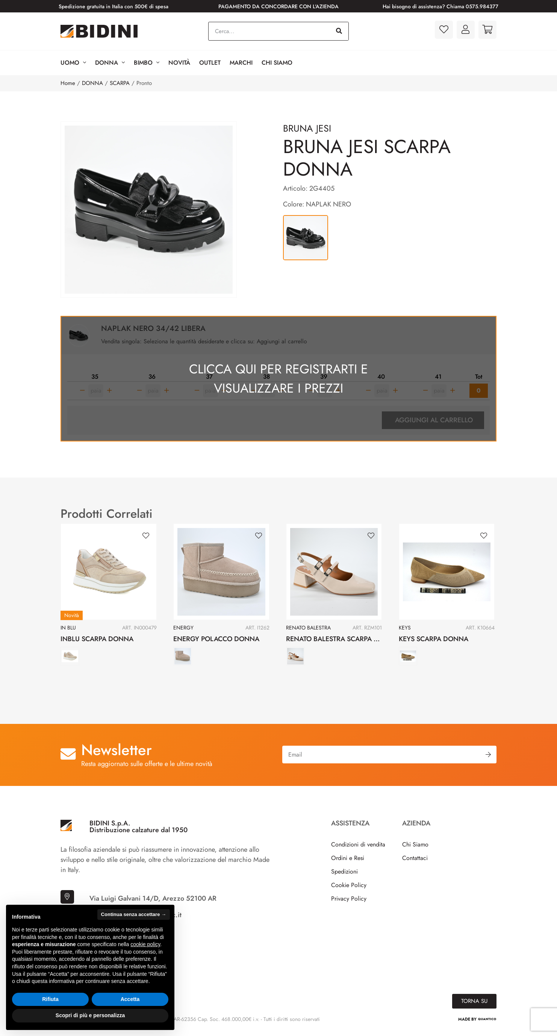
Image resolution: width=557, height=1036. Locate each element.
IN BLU (68, 630)
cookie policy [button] (145, 944)
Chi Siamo (277, 62)
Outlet (210, 62)
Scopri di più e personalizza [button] (90, 1015)
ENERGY (183, 630)
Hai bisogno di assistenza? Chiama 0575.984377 (440, 6)
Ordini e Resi (347, 860)
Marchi (241, 62)
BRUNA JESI (307, 128)
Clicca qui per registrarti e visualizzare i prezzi (278, 380)
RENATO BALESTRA (308, 630)
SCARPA (120, 83)
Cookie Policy (348, 887)
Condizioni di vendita (358, 847)
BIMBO (146, 63)
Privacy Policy (348, 901)
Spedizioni (344, 874)
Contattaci (415, 860)
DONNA (92, 83)
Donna (110, 63)
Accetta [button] (130, 999)
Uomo (73, 63)
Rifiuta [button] (50, 999)
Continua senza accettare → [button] (133, 914)
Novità (179, 62)
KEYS (405, 630)
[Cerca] (339, 31)
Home (68, 83)
